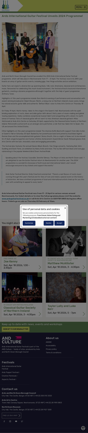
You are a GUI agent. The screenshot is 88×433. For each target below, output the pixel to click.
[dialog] (44, 216)
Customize (29, 223)
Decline (48, 223)
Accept (59, 223)
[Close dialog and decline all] (65, 207)
